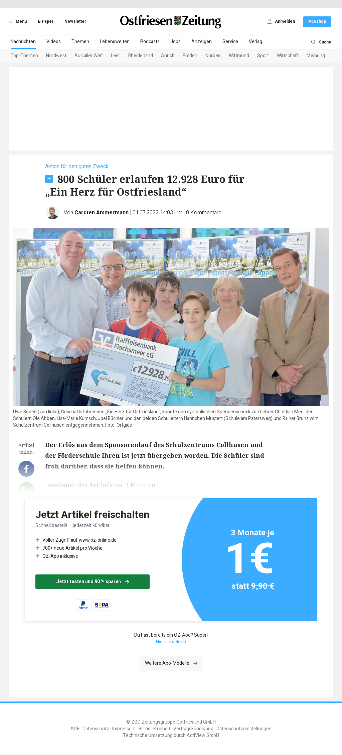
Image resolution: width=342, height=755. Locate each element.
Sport (263, 55)
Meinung (316, 55)
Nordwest (56, 55)
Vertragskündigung (193, 728)
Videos (53, 41)
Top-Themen (24, 55)
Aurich (168, 55)
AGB (74, 728)
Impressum (124, 728)
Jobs (175, 41)
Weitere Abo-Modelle (171, 663)
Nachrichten (23, 41)
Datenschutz (95, 728)
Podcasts (150, 41)
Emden (190, 55)
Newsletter (75, 21)
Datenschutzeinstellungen (244, 728)
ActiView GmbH (203, 735)
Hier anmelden (171, 641)
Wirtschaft (288, 55)
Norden (213, 55)
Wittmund (239, 55)
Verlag (255, 41)
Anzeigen (201, 41)
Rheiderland (140, 55)
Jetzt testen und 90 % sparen (92, 581)
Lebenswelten (115, 41)
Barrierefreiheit (154, 728)
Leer (115, 55)
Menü (17, 21)
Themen (80, 41)
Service (230, 41)
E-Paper (45, 21)
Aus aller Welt (88, 55)
